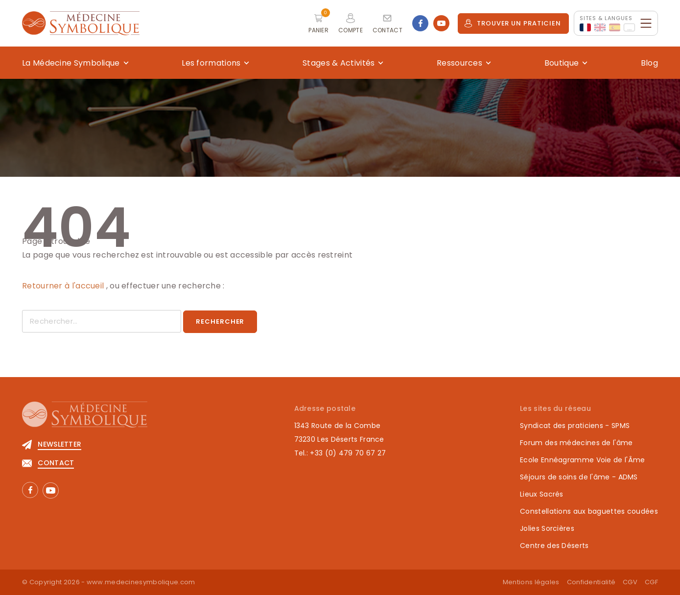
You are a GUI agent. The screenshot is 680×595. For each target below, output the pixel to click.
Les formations (211, 63)
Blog (649, 63)
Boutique (561, 63)
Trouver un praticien (512, 23)
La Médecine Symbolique (71, 63)
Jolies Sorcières (547, 528)
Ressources (459, 63)
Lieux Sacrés (541, 494)
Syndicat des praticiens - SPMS (575, 425)
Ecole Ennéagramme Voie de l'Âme (582, 460)
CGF (651, 582)
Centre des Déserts (554, 545)
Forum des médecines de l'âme (576, 443)
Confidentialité (591, 582)
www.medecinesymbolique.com (141, 582)
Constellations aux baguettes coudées (589, 511)
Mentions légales (531, 582)
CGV (630, 582)
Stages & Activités (339, 63)
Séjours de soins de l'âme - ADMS (579, 477)
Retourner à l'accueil (64, 285)
